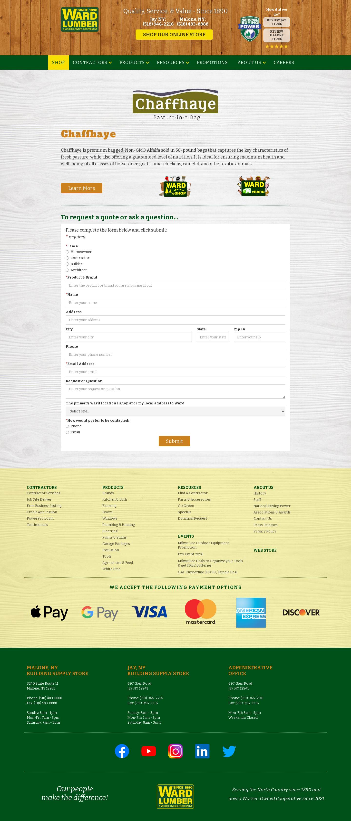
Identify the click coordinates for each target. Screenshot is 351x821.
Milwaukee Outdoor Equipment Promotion (203, 545)
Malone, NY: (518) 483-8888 (192, 22)
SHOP (58, 62)
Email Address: (81, 364)
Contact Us (263, 519)
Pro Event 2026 (190, 554)
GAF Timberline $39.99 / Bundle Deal (207, 572)
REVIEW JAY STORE (276, 22)
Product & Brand (81, 277)
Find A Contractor (193, 493)
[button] (92, 62)
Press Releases (266, 525)
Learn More (81, 188)
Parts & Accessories (194, 499)
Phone (72, 347)
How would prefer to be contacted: (97, 421)
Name (72, 295)
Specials (184, 512)
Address (74, 312)
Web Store (265, 550)
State (201, 329)
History (260, 493)
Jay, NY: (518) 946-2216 (158, 22)
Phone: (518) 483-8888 (44, 698)
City (69, 329)
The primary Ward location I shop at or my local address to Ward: (125, 403)
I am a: (72, 246)
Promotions (212, 62)
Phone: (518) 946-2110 (245, 698)
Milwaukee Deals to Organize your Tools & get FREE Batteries (210, 563)
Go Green (186, 506)
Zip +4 (239, 329)
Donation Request (192, 518)
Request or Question (84, 381)
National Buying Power (272, 506)
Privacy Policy (265, 531)
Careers (284, 62)
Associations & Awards (272, 512)
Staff (257, 500)
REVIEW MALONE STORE (276, 35)
